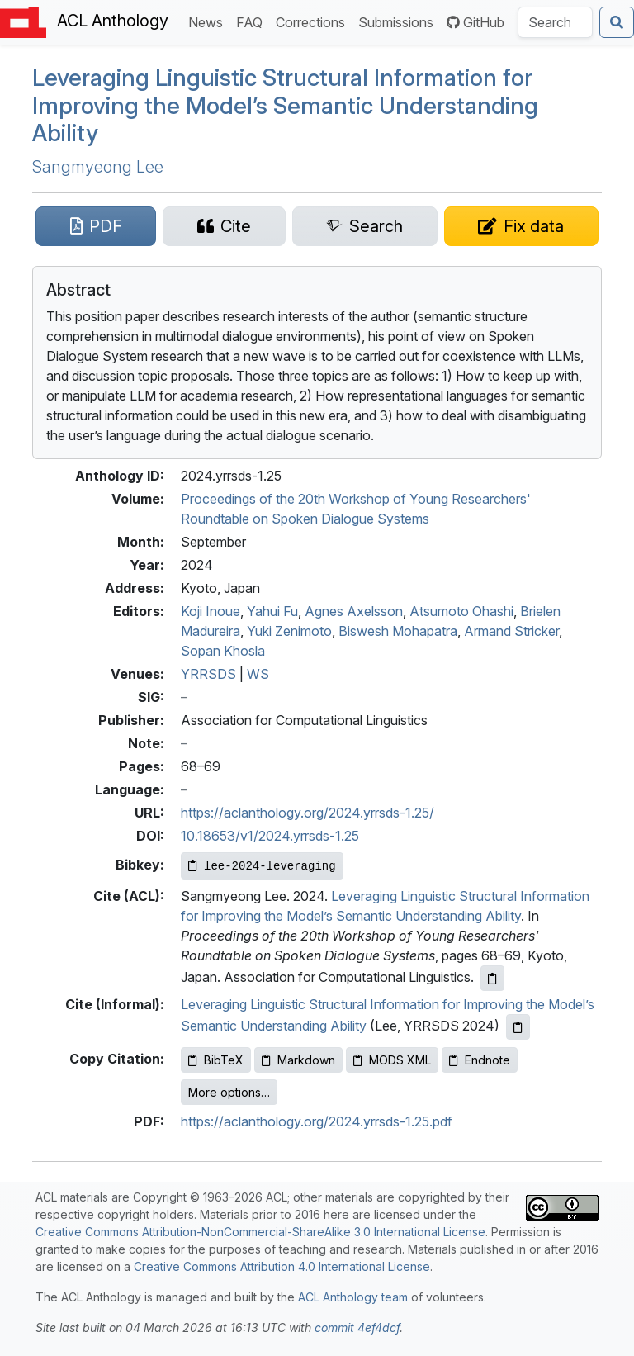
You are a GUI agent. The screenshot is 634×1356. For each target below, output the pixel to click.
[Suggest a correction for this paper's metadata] (521, 226)
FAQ (252, 21)
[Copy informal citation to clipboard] (518, 1027)
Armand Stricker (511, 631)
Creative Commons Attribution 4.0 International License (282, 1266)
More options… (229, 1092)
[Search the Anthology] (555, 22)
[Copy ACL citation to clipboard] (492, 978)
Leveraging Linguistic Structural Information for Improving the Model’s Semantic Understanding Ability (285, 105)
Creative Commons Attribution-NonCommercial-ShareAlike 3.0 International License (260, 1232)
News (208, 21)
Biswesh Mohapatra (397, 631)
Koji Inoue (210, 611)
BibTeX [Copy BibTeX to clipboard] (216, 1060)
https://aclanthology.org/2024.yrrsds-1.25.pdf (316, 1121)
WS (258, 674)
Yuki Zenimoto (289, 631)
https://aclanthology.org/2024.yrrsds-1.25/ (307, 812)
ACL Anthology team (353, 1297)
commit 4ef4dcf (357, 1327)
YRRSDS (208, 674)
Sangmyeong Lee (97, 167)
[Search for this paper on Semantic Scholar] (365, 226)
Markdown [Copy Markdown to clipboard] (298, 1060)
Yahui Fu (272, 611)
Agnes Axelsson (354, 611)
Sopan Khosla (223, 650)
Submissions (399, 21)
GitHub (475, 22)
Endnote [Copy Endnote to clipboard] (479, 1060)
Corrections (314, 21)
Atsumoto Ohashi (461, 611)
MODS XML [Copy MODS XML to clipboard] (392, 1060)
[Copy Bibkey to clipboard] (262, 866)
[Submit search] (616, 22)
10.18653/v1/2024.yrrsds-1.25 (270, 835)
